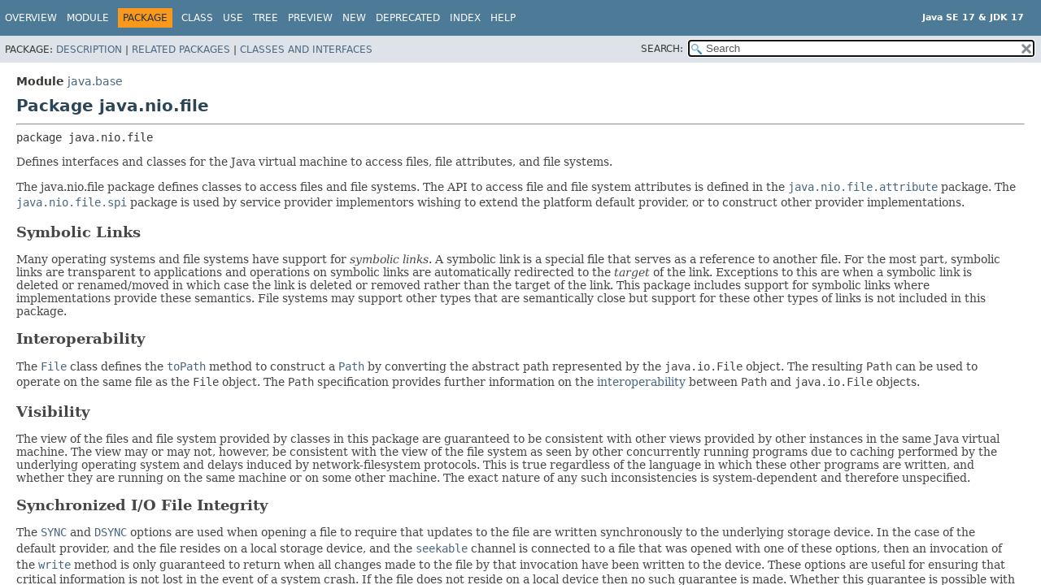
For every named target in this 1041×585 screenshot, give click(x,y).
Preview (310, 18)
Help (503, 18)
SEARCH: (662, 48)
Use (233, 18)
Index (465, 18)
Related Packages (181, 49)
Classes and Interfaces (306, 49)
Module (88, 18)
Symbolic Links (78, 231)
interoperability (641, 381)
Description (89, 49)
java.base (95, 81)
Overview (31, 18)
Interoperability (80, 338)
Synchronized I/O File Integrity (142, 505)
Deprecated (408, 18)
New (354, 18)
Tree (265, 18)
